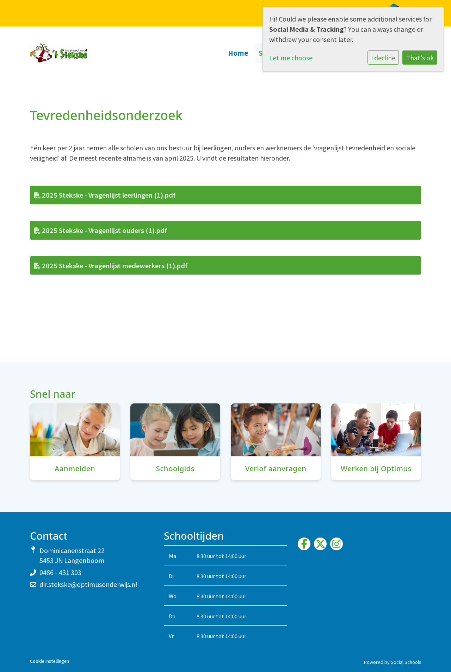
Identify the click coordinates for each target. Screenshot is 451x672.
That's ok (420, 57)
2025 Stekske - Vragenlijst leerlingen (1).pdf (104, 194)
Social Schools (406, 662)
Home (238, 53)
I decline (383, 57)
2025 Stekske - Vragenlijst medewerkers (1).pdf (110, 265)
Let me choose (291, 57)
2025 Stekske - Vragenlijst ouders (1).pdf (100, 230)
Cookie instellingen (49, 661)
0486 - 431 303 (60, 572)
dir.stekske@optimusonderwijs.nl (88, 584)
